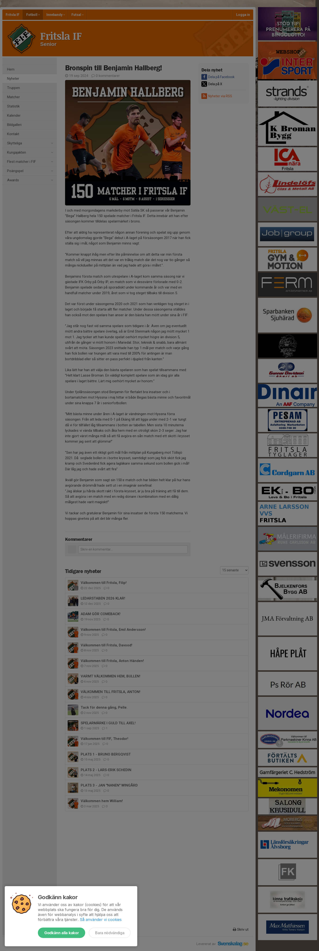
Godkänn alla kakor (61, 932)
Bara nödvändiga (109, 932)
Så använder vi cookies (101, 919)
